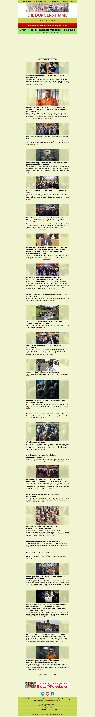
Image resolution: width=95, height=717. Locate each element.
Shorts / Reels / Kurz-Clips (40, 714)
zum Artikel (38, 84)
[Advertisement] (47, 45)
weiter (55, 675)
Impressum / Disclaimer (56, 714)
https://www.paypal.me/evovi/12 (51, 700)
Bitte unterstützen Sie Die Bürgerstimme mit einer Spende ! (47, 25)
